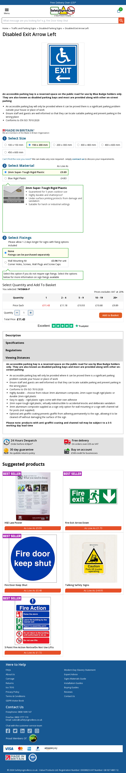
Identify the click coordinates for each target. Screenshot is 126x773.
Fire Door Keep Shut (16, 585)
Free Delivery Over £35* (63, 2)
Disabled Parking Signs (50, 28)
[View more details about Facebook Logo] (9, 731)
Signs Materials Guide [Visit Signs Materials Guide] (75, 678)
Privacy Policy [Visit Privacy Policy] (12, 691)
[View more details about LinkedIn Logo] (24, 731)
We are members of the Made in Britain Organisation (25, 133)
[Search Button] (121, 20)
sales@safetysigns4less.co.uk (27, 719)
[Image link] (63, 130)
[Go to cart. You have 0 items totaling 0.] (119, 11)
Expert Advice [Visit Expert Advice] (71, 674)
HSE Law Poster (13, 522)
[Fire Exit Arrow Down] (93, 501)
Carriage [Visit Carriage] (10, 678)
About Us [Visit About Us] (10, 674)
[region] (33, 496)
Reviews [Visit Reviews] (68, 691)
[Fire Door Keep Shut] (32, 563)
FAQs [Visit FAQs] (8, 669)
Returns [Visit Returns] (10, 683)
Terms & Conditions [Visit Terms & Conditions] (15, 696)
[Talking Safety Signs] (93, 563)
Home (5, 28)
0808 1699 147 (25, 711)
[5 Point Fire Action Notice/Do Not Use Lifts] (32, 626)
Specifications (15, 343)
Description (13, 335)
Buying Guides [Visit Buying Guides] (71, 687)
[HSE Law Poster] (32, 501)
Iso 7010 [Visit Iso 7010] (10, 687)
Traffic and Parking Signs (23, 28)
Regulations (14, 350)
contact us (78, 159)
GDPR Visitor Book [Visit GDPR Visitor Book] (15, 700)
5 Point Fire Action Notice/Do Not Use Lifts (29, 647)
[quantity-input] (24, 312)
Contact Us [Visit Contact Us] (69, 696)
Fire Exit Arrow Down (77, 522)
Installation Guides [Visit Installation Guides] (73, 683)
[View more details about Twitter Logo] (16, 731)
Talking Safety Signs (77, 585)
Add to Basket (110, 315)
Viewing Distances (18, 357)
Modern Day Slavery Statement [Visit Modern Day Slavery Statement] (79, 669)
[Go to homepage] (62, 11)
